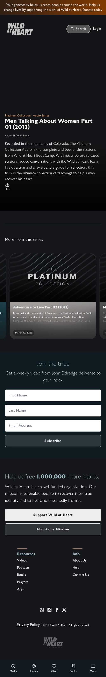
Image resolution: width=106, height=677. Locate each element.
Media (13, 668)
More (93, 668)
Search (78, 29)
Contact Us (81, 575)
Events (34, 668)
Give (54, 668)
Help (76, 568)
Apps (20, 589)
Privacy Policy (28, 625)
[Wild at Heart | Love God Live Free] (18, 28)
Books (73, 668)
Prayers (22, 582)
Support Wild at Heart (53, 515)
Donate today (92, 10)
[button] (53, 186)
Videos (22, 560)
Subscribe (52, 441)
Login (97, 29)
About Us (79, 560)
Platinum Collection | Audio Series (27, 115)
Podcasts (23, 568)
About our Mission (52, 529)
